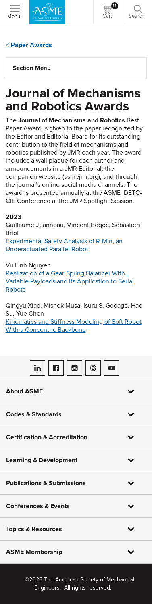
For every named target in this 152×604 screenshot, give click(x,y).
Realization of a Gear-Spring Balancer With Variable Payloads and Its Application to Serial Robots (70, 281)
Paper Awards (31, 45)
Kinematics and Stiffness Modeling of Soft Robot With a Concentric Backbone (74, 326)
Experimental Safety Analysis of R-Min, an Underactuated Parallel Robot (64, 245)
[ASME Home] (47, 12)
